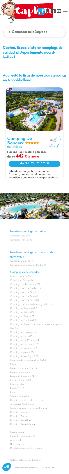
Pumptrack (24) (17, 384)
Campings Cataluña (20, 261)
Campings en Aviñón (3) (22, 312)
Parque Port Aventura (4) (22, 376)
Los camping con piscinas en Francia (28, 408)
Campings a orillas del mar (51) (25, 284)
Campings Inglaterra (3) (21, 352)
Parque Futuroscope (20, 372)
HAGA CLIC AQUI (34, 163)
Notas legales (17, 444)
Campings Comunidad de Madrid (26, 265)
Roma (13, 392)
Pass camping (17, 432)
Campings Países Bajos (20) (24, 356)
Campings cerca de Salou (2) (24, 300)
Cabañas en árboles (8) (21, 280)
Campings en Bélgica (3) (22, 316)
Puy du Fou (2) (17, 388)
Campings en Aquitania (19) (23, 308)
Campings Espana (19, 236)
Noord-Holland (14, 147)
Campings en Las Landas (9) (24, 344)
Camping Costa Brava (21, 420)
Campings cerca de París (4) (24, 296)
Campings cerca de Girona (23, 292)
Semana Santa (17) (19, 396)
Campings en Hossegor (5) (23, 332)
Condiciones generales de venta (26, 448)
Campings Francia (19, 240)
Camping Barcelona (20, 412)
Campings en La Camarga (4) (24, 340)
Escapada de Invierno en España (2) (28, 360)
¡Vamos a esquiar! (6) (20, 276)
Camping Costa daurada (22, 424)
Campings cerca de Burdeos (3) (25, 288)
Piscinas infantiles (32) (21, 380)
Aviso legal (15, 440)
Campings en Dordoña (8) (23, 320)
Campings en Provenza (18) (23, 348)
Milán (13, 364)
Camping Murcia (18, 416)
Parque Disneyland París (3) (23, 368)
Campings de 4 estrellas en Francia (27, 400)
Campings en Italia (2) (21, 336)
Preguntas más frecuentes (23, 436)
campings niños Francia (22, 404)
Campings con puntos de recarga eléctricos (31, 304)
